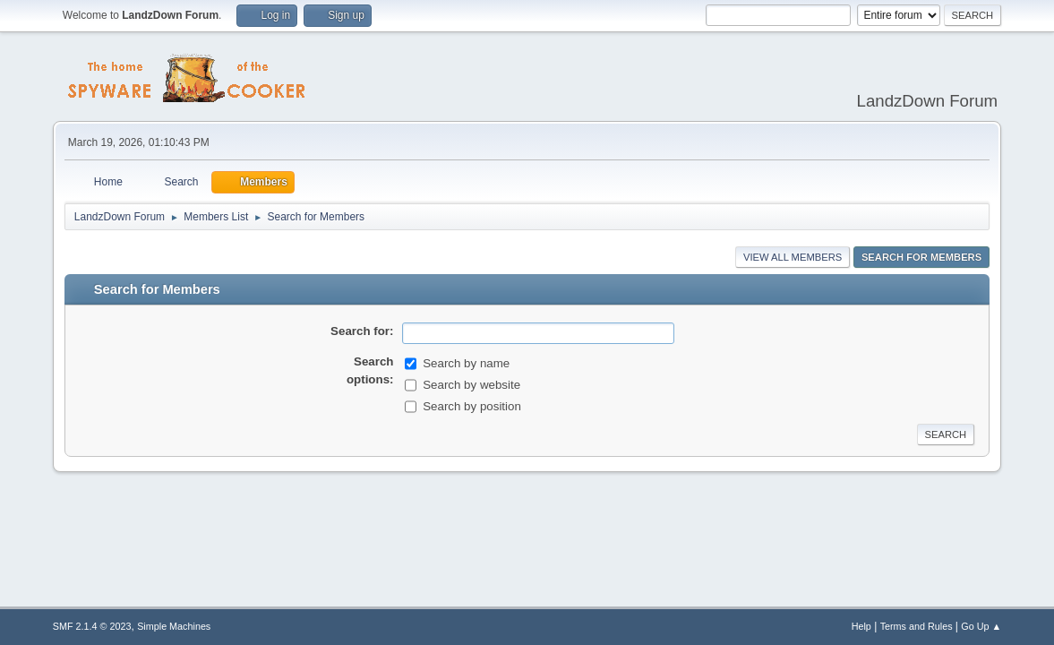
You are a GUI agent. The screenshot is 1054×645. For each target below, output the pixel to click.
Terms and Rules (916, 626)
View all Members (792, 257)
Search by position (472, 406)
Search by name (466, 363)
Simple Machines (173, 626)
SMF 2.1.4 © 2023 (92, 626)
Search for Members (921, 257)
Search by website (471, 384)
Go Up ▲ (981, 626)
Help (861, 626)
